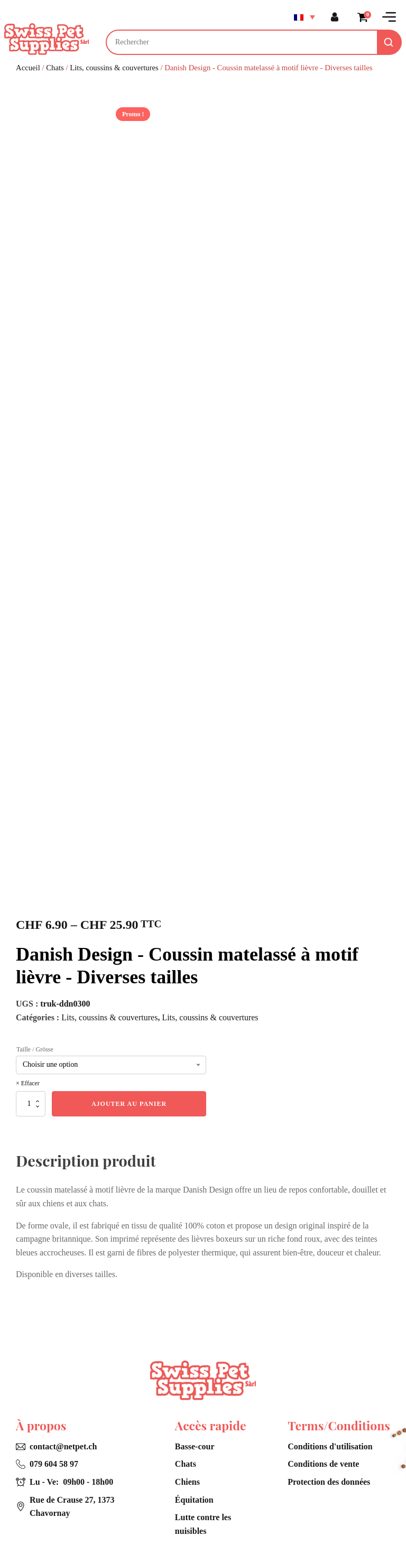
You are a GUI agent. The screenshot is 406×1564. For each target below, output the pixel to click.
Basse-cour (195, 1446)
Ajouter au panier (129, 1103)
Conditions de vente (323, 1463)
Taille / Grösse (34, 1049)
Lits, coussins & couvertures (114, 67)
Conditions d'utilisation (330, 1446)
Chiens (187, 1481)
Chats (55, 67)
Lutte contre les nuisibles (203, 1524)
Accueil (28, 67)
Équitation (194, 1499)
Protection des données (329, 1481)
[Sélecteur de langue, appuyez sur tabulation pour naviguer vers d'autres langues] (303, 17)
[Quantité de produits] (30, 1103)
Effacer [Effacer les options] (30, 1083)
